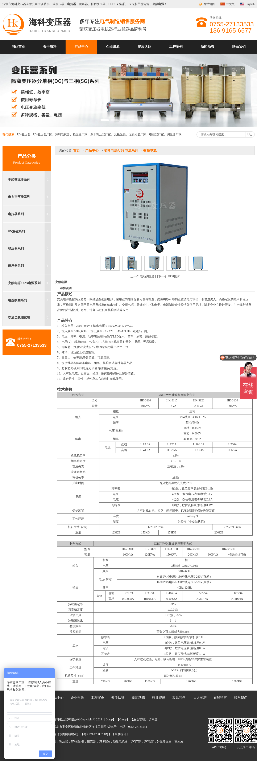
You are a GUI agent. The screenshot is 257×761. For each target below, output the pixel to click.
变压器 (21, 4)
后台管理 (139, 719)
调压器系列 (16, 265)
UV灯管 (135, 741)
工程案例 (176, 46)
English (250, 4)
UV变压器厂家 (42, 134)
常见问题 (179, 697)
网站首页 (18, 46)
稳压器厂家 (80, 134)
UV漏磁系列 (16, 231)
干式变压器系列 (19, 179)
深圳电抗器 (62, 134)
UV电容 (149, 741)
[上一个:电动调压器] (142, 276)
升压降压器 (164, 741)
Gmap (123, 719)
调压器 (63, 741)
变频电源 (150, 150)
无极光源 (120, 134)
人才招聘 (200, 697)
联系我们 (239, 46)
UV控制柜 (77, 741)
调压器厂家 (174, 134)
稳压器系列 (16, 248)
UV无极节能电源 (138, 4)
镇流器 (91, 741)
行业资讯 (158, 697)
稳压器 (83, 4)
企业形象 (113, 46)
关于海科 (50, 46)
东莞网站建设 (68, 734)
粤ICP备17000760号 (96, 734)
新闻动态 (207, 46)
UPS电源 (104, 741)
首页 (76, 150)
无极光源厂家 (137, 134)
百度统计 (120, 734)
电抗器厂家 (156, 134)
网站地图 (209, 4)
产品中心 (81, 46)
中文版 (230, 4)
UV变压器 (23, 134)
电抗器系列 (16, 214)
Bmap (109, 719)
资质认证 (144, 46)
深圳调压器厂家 (100, 134)
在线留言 (220, 697)
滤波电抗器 (120, 741)
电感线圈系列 (17, 300)
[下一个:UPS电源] (168, 276)
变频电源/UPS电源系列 (24, 283)
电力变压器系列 (19, 197)
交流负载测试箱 (19, 317)
